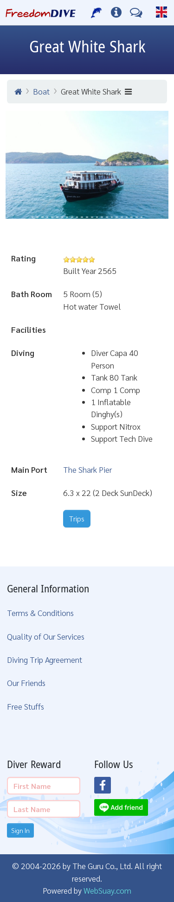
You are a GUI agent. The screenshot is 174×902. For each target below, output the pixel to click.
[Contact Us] (136, 12)
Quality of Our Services (45, 636)
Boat (41, 91)
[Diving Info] (116, 12)
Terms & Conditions (40, 612)
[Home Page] (41, 12)
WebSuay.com (107, 890)
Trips (76, 518)
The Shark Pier (87, 469)
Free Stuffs (25, 706)
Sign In (20, 830)
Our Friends (26, 682)
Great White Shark (96, 91)
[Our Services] (96, 12)
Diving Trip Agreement (44, 659)
